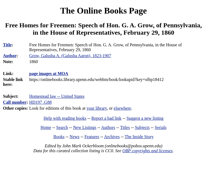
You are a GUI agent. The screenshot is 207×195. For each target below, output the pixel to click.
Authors (108, 127)
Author (10, 55)
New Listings (84, 127)
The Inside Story (139, 136)
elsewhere (122, 108)
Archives (112, 136)
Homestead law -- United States (57, 96)
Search (62, 127)
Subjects (142, 127)
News (74, 136)
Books (59, 136)
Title (7, 45)
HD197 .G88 (40, 102)
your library (97, 108)
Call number (15, 102)
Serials (161, 127)
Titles (125, 127)
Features (91, 136)
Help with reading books (64, 118)
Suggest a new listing (144, 118)
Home (45, 127)
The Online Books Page (103, 10)
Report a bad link (106, 118)
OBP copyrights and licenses (147, 150)
